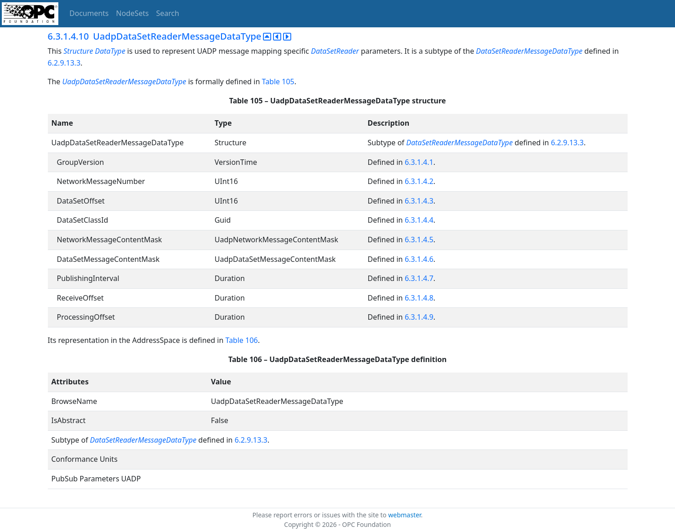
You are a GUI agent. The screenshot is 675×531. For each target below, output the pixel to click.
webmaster (404, 515)
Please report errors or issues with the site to (320, 515)
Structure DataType (94, 51)
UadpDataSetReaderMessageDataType (124, 82)
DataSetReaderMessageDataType (529, 51)
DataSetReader (335, 51)
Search (168, 13)
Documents (88, 13)
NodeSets (132, 13)
